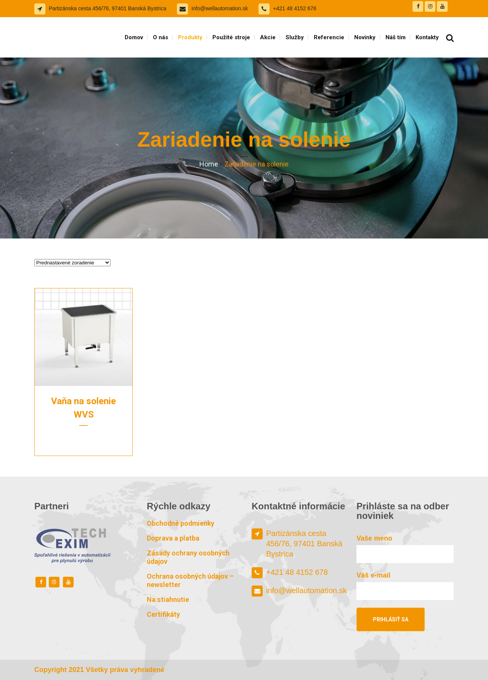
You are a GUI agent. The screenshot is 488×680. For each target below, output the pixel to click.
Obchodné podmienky (180, 523)
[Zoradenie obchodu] (72, 262)
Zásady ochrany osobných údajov (188, 557)
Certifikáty (163, 614)
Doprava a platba (173, 538)
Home (208, 164)
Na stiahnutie (168, 599)
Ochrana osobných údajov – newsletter (190, 580)
